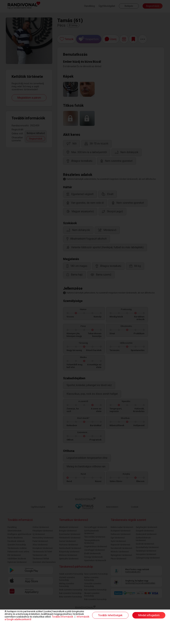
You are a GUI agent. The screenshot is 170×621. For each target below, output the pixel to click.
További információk (62, 616)
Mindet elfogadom (149, 615)
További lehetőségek (110, 615)
